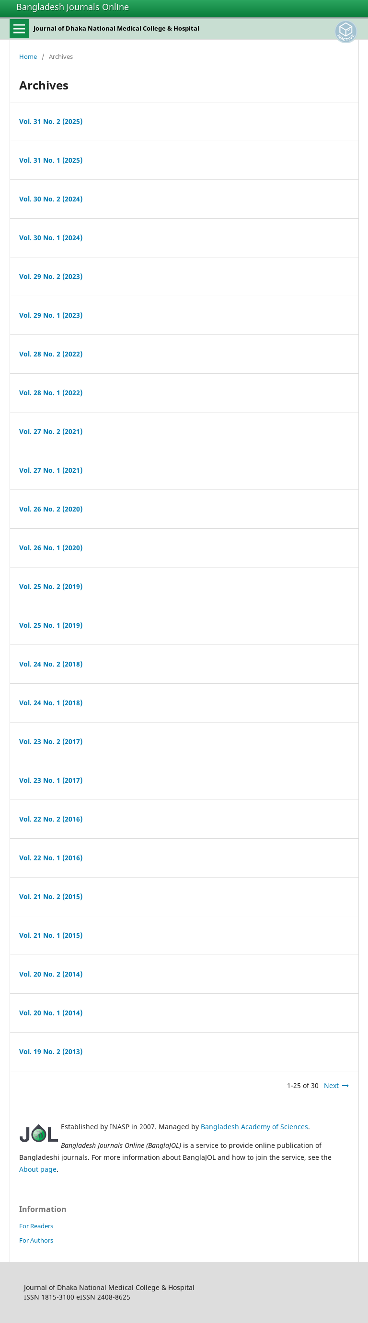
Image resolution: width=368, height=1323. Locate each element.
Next (331, 1085)
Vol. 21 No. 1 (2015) (50, 935)
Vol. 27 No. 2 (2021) (50, 431)
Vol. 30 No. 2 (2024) (50, 198)
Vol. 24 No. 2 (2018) (50, 663)
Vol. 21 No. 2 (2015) (50, 896)
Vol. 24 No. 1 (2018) (50, 702)
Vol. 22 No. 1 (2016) (50, 857)
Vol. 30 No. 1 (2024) (50, 237)
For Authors (36, 1240)
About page (38, 1169)
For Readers (36, 1226)
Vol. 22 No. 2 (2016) (50, 818)
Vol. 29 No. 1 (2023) (50, 315)
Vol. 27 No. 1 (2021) (50, 470)
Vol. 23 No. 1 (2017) (50, 780)
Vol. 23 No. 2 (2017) (50, 741)
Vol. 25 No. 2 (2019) (50, 586)
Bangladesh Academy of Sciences (254, 1126)
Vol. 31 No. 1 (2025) (50, 160)
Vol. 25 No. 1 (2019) (50, 625)
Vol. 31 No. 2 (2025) (50, 121)
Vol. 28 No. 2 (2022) (50, 353)
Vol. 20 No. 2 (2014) (50, 973)
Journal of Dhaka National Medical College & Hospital (116, 28)
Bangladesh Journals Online (72, 6)
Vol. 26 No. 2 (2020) (50, 508)
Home (28, 56)
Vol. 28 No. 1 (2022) (50, 392)
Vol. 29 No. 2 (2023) (50, 276)
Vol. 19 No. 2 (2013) (50, 1051)
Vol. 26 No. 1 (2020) (50, 547)
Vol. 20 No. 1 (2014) (50, 1012)
